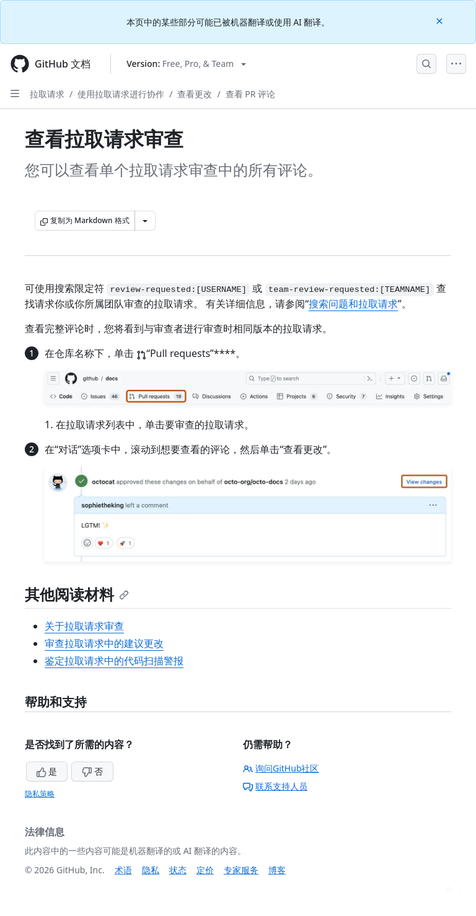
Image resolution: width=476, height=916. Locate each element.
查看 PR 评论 (250, 94)
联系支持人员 (275, 786)
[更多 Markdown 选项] (145, 221)
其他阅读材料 (77, 594)
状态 (178, 870)
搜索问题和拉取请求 (353, 303)
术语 (123, 870)
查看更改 (194, 94)
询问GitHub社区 (281, 768)
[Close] (441, 20)
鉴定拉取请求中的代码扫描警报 (114, 660)
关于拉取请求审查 (84, 626)
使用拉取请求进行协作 (120, 94)
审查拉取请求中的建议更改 (104, 643)
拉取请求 (47, 94)
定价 (205, 870)
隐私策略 (40, 793)
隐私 (150, 870)
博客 (277, 870)
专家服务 (241, 870)
